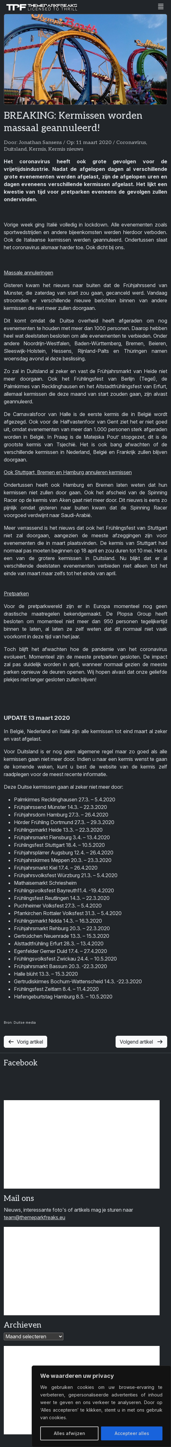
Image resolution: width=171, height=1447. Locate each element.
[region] (101, 1406)
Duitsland (15, 149)
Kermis (37, 149)
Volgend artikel (141, 1042)
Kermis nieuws (65, 149)
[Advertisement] (82, 1144)
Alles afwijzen (69, 1433)
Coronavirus (131, 143)
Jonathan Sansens (40, 143)
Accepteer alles (132, 1433)
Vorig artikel (25, 1042)
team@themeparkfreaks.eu (34, 1217)
